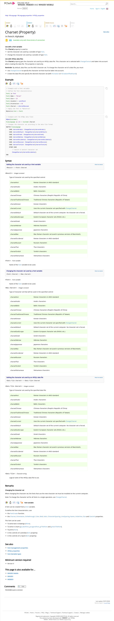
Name (72, 519)
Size (84, 519)
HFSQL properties (38, 15)
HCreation (55, 74)
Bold (41, 519)
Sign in (98, 9)
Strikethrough (30, 519)
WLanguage (13, 15)
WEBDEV (10, 582)
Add (21, 589)
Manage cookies (85, 613)
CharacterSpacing (54, 519)
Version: (19, 8)
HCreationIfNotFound (68, 74)
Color (37, 519)
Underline (78, 519)
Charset (13, 519)
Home (92, 9)
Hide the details (99, 167)
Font (42, 52)
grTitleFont (43, 529)
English (103, 9)
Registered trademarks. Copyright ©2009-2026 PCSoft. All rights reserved (57, 616)
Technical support (67, 613)
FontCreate (14, 516)
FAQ (42, 613)
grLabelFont (24, 529)
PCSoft (26, 613)
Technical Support (55, 613)
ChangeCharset (85, 61)
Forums (37, 613)
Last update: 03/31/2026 (103, 604)
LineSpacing (65, 519)
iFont (15, 532)
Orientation (20, 519)
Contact (76, 613)
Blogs (47, 613)
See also (106, 32)
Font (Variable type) (14, 557)
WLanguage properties (25, 15)
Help (6, 15)
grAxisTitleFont (56, 529)
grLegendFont (34, 529)
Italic (45, 519)
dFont (28, 526)
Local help (107, 606)
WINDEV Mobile (12, 576)
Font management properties (17, 551)
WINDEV (10, 579)
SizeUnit (92, 519)
